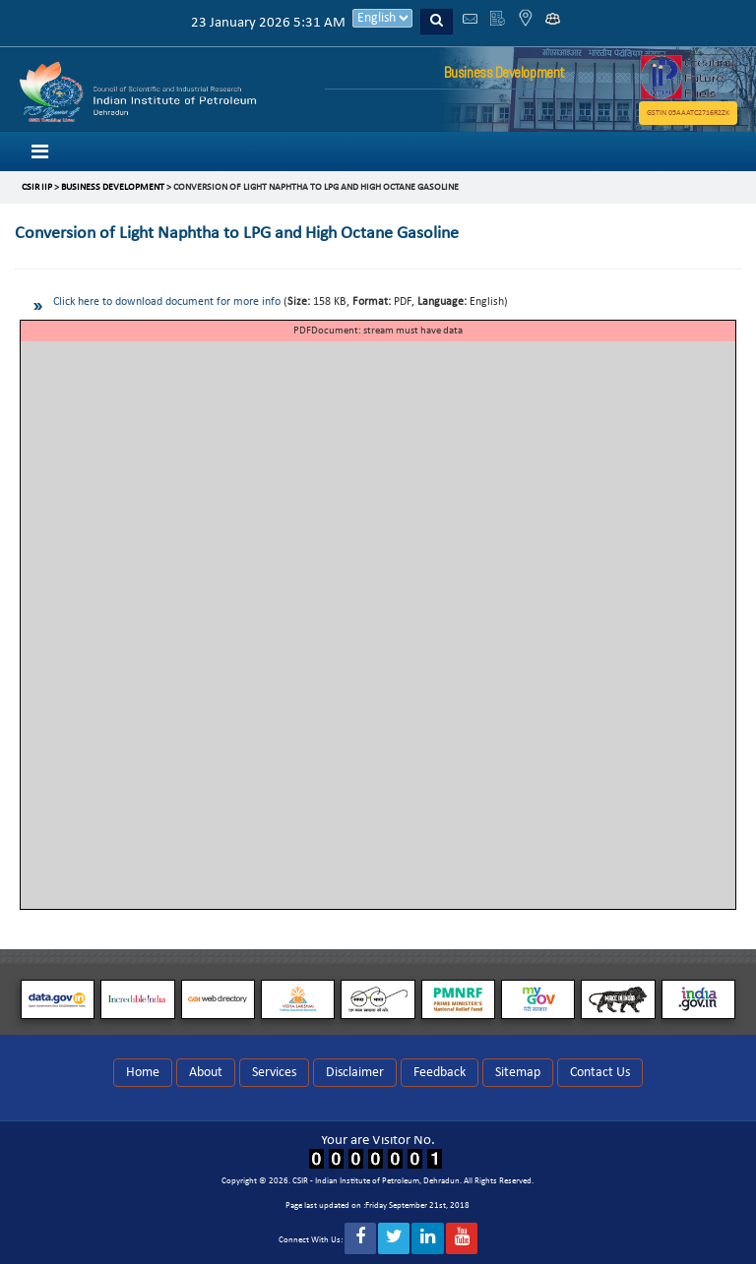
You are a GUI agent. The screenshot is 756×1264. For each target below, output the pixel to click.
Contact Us (600, 1072)
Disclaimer (355, 1072)
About (205, 1072)
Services (274, 1072)
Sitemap (517, 1072)
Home (142, 1072)
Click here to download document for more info (167, 302)
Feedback (439, 1072)
